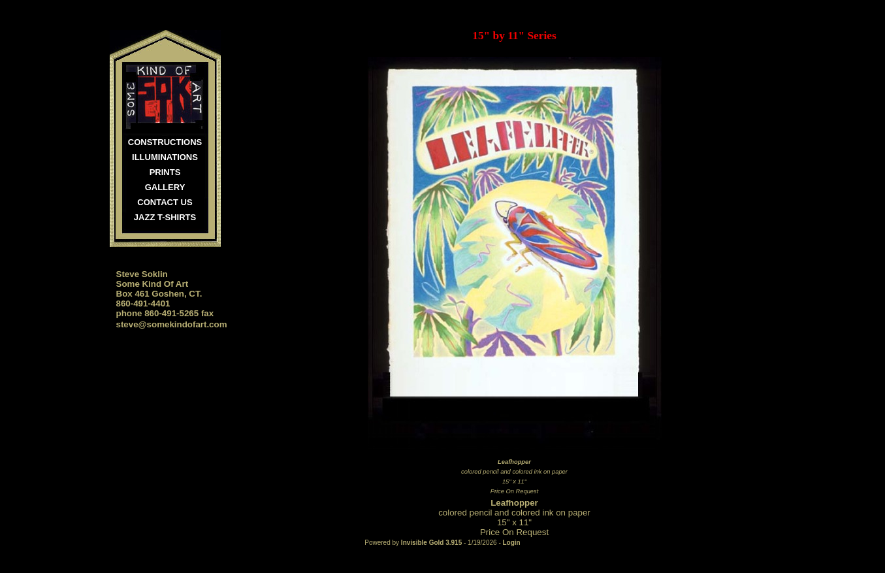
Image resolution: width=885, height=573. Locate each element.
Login (512, 542)
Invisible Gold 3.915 (432, 542)
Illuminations (165, 157)
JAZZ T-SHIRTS (165, 217)
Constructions (165, 142)
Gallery (165, 187)
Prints (165, 172)
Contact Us (164, 202)
